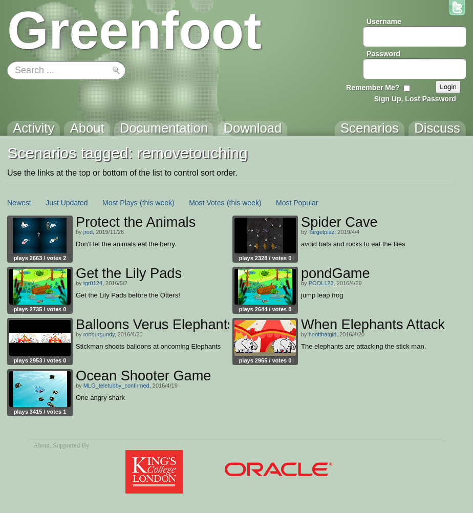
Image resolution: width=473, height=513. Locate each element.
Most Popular (297, 203)
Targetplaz (321, 232)
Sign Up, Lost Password (415, 99)
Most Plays (119, 203)
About (41, 445)
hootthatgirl (322, 334)
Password (383, 54)
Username (384, 21)
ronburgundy (99, 334)
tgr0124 (92, 283)
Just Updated (67, 203)
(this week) (157, 203)
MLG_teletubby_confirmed (116, 385)
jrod (88, 232)
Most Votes (206, 203)
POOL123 (321, 283)
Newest (19, 203)
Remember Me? (372, 87)
